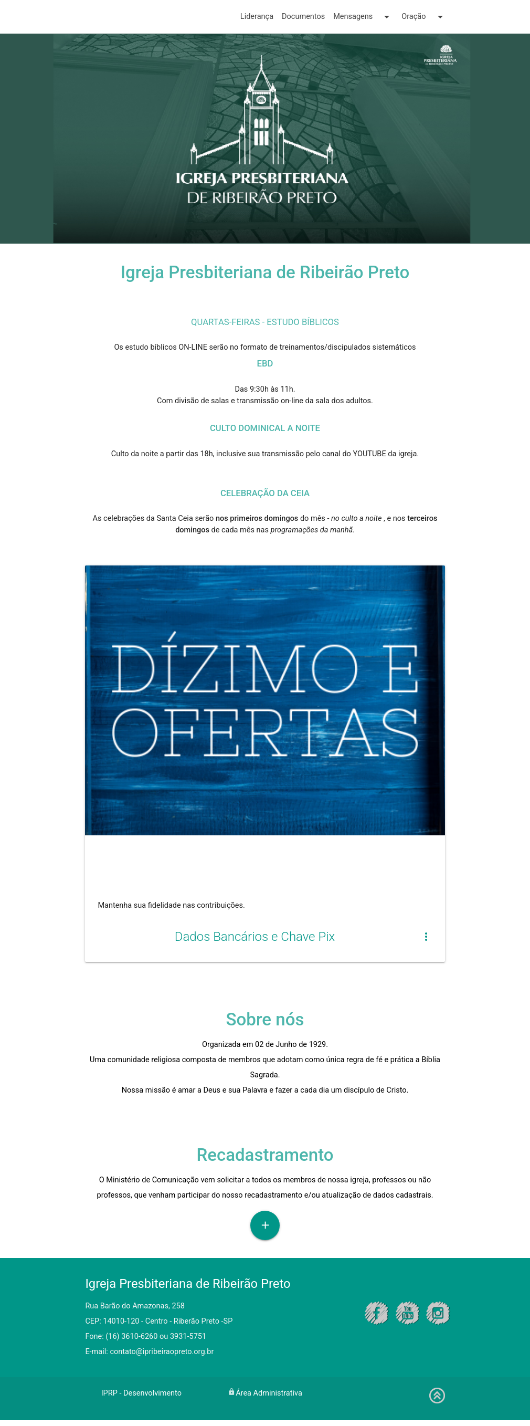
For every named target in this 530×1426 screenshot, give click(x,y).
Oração (423, 17)
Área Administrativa (269, 1398)
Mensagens (363, 17)
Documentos (303, 16)
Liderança (256, 16)
